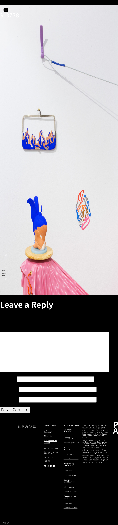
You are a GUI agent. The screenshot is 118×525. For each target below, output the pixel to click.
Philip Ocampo (4, 271)
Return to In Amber (5, 523)
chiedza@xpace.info (71, 442)
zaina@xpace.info (71, 475)
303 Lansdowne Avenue (50, 442)
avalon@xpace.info (71, 459)
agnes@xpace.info (71, 508)
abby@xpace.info (70, 491)
